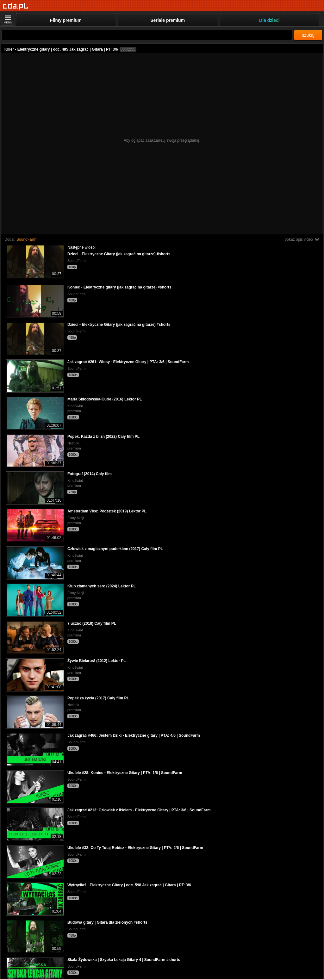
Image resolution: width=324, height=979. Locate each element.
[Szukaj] (147, 35)
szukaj (308, 35)
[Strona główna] (15, 6)
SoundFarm (26, 239)
